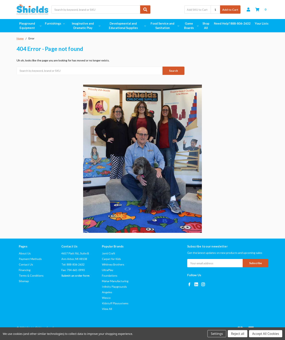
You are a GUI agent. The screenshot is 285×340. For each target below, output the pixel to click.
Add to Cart (230, 9)
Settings (217, 333)
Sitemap (24, 281)
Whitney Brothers (113, 264)
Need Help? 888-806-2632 (232, 23)
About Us (25, 253)
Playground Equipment (30, 26)
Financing (24, 270)
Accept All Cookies (265, 333)
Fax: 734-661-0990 (73, 270)
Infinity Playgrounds (114, 286)
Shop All (205, 26)
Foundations (109, 275)
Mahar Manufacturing (115, 281)
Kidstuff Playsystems (115, 303)
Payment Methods (30, 259)
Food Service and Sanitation (165, 26)
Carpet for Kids (111, 259)
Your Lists (261, 23)
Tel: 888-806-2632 (73, 264)
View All (107, 308)
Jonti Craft (108, 253)
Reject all (237, 333)
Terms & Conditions (31, 275)
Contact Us (26, 264)
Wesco (106, 297)
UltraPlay (107, 270)
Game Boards (191, 26)
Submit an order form (75, 275)
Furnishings (55, 23)
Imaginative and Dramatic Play (86, 26)
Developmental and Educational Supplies (127, 26)
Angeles (107, 292)
